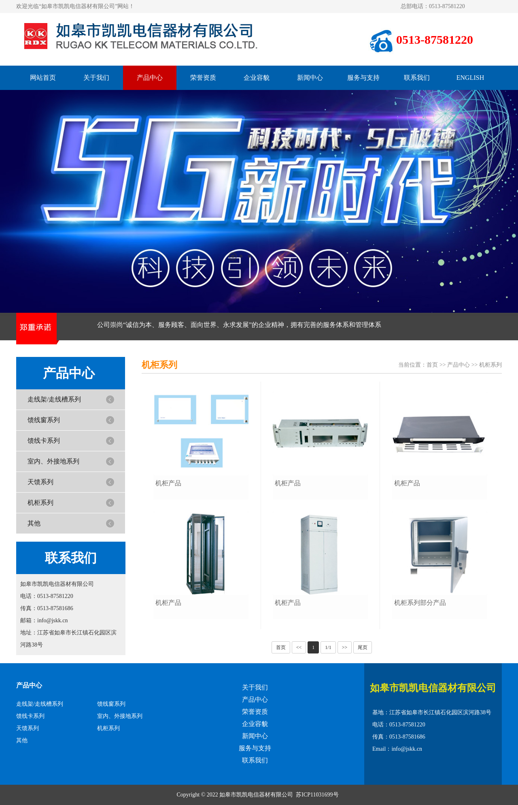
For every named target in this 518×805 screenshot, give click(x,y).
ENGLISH (470, 77)
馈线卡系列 (44, 440)
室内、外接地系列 (53, 461)
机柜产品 (168, 483)
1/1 (328, 647)
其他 (34, 523)
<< (299, 647)
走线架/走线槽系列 (54, 399)
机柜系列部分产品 (420, 602)
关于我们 (96, 77)
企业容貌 (257, 77)
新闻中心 (310, 77)
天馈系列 (40, 481)
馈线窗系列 (44, 419)
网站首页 (43, 77)
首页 (432, 365)
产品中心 (150, 77)
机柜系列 (40, 502)
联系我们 (417, 77)
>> (345, 647)
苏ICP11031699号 (317, 795)
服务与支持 (363, 77)
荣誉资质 (203, 77)
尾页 (362, 647)
